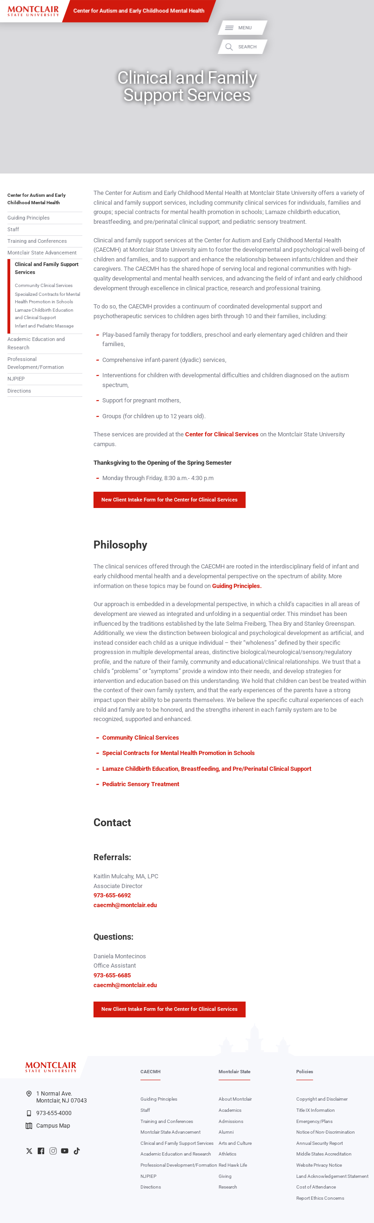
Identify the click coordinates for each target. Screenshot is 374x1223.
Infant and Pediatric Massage (44, 325)
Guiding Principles (28, 218)
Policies (304, 1072)
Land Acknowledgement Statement (332, 1176)
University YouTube (64, 1151)
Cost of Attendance (316, 1187)
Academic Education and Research (36, 343)
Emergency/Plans (314, 1121)
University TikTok (76, 1151)
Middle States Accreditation (324, 1154)
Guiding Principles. (237, 585)
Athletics (227, 1154)
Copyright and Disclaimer (321, 1099)
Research (228, 1187)
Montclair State (234, 1072)
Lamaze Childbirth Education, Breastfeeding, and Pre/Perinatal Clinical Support (206, 768)
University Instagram (53, 1151)
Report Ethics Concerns (320, 1198)
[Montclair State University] (33, 11)
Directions (19, 391)
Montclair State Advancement (42, 253)
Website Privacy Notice (319, 1165)
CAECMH (150, 1072)
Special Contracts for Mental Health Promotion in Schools (178, 752)
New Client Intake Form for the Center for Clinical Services (169, 500)
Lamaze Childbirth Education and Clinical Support (44, 313)
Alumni (226, 1132)
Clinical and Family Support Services (47, 268)
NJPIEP (16, 379)
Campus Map (48, 1126)
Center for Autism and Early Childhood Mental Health (139, 10)
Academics (230, 1110)
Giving (225, 1176)
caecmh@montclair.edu (125, 905)
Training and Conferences (37, 241)
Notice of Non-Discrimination (325, 1132)
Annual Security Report (319, 1143)
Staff (13, 230)
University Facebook (41, 1151)
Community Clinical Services (44, 285)
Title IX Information (315, 1110)
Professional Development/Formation (35, 363)
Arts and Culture (235, 1143)
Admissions (231, 1121)
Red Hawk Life (233, 1165)
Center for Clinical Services (222, 434)
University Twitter (29, 1151)
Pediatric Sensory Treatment (140, 784)
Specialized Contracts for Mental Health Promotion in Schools (47, 298)
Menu (356, 27)
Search (359, 46)
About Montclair (235, 1099)
